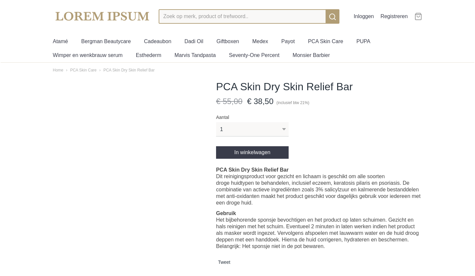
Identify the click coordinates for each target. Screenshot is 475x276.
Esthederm (148, 55)
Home (58, 70)
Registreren (394, 16)
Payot (288, 41)
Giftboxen (227, 41)
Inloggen (364, 16)
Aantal (222, 117)
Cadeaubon (158, 41)
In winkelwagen (252, 152)
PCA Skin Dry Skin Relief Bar (128, 70)
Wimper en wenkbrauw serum (88, 55)
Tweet (224, 262)
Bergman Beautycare (106, 41)
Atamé (60, 41)
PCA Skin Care (325, 41)
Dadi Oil (193, 41)
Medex (260, 41)
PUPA (363, 41)
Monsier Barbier (311, 55)
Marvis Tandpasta (195, 55)
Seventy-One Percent (254, 55)
